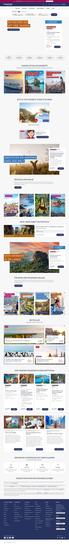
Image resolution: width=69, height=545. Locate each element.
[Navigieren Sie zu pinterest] (64, 537)
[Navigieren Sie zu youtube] (62, 537)
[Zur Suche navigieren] (43, 4)
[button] (63, 4)
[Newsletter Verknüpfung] (49, 4)
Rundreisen (24, 8)
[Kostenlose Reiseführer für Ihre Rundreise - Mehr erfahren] (34, 434)
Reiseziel (14, 11)
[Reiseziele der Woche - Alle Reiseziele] (18, 187)
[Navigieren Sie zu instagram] (57, 537)
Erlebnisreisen (47, 489)
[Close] (54, 1)
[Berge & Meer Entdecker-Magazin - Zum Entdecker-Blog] (55, 434)
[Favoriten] (46, 4)
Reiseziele (17, 8)
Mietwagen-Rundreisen (52, 486)
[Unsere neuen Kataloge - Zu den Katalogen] (14, 434)
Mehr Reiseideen (40, 8)
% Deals (47, 8)
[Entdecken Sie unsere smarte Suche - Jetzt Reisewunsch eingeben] (42, 137)
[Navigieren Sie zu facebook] (60, 537)
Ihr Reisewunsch (22, 11)
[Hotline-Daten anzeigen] (60, 4)
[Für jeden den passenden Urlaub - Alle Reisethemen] (18, 286)
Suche (53, 8)
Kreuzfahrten (32, 8)
